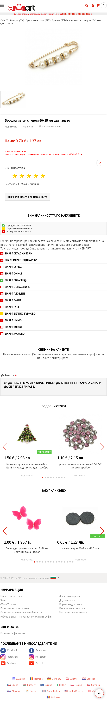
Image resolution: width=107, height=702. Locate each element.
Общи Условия (8, 604)
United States (74, 691)
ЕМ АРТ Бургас (11, 266)
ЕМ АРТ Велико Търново (17, 313)
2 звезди (22, 175)
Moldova (53, 697)
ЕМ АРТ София (11, 273)
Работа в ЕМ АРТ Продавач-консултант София (26, 616)
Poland (76, 684)
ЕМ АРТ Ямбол (11, 327)
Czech (12, 684)
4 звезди (35, 175)
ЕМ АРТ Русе (9, 307)
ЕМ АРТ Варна (10, 300)
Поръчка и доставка (70, 604)
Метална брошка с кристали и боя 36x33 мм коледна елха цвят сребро (26, 465)
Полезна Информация (12, 633)
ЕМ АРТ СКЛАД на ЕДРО (16, 253)
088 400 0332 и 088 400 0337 (76, 14)
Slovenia (14, 691)
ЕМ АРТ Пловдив (12, 293)
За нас (3, 600)
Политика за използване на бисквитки (21, 612)
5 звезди (42, 175)
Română (36, 678)
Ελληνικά (18, 678)
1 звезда (14, 175)
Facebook (8, 650)
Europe (46, 685)
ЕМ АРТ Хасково (12, 333)
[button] (42, 477)
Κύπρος (31, 691)
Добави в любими (50, 126)
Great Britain (51, 691)
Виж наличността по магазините (27, 196)
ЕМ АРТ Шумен (11, 320)
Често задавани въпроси (73, 612)
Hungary (29, 684)
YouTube (8, 663)
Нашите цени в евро (11, 596)
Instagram (9, 657)
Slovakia (93, 684)
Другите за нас (67, 600)
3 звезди (29, 175)
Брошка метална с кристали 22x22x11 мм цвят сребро (80, 465)
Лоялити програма (69, 596)
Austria (72, 678)
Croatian (88, 678)
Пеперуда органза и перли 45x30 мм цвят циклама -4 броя (26, 550)
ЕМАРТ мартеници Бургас (18, 260)
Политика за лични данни (14, 608)
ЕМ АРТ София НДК (13, 280)
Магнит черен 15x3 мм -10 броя (80, 548)
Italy (61, 684)
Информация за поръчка (72, 608)
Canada (94, 691)
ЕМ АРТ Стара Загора (14, 287)
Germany (54, 678)
